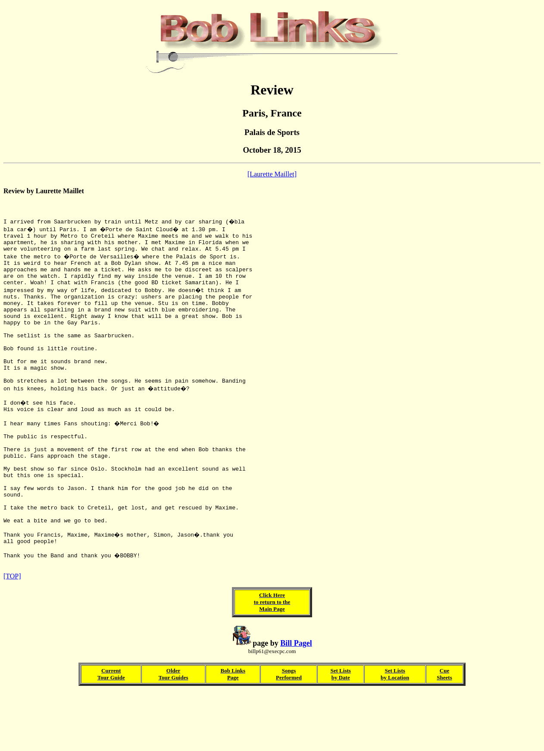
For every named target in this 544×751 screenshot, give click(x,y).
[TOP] (12, 634)
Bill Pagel (296, 701)
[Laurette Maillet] (272, 174)
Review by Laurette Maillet (43, 191)
